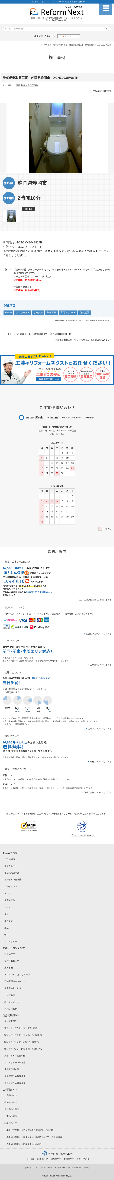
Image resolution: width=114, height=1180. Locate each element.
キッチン (8, 893)
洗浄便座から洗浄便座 (14, 1076)
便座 (6, 914)
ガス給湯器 (9, 859)
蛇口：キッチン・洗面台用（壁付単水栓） (24, 1049)
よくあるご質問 (11, 1109)
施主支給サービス (12, 988)
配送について (10, 1123)
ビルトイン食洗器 (12, 879)
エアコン (8, 921)
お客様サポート (11, 954)
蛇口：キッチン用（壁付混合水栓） (21, 1028)
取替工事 (51, 312)
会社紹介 (31, 1159)
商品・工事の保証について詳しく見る (95, 600)
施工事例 (8, 967)
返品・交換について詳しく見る (97, 792)
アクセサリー (10, 941)
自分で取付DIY (11, 1021)
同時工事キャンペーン (14, 981)
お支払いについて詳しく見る (98, 634)
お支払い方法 (10, 1116)
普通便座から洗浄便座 (14, 1083)
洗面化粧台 (9, 900)
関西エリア (56, 1159)
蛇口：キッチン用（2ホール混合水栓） (22, 1042)
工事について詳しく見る (100, 665)
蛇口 (6, 934)
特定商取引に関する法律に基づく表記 (73, 1168)
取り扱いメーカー (12, 1002)
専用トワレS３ (68, 312)
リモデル (38, 312)
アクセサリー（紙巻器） (16, 1062)
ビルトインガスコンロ (14, 886)
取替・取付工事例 (55, 45)
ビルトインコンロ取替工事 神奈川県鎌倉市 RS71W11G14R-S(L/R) (38, 334)
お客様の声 (9, 995)
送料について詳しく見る (100, 761)
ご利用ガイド (10, 1095)
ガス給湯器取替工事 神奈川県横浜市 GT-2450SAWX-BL (81, 340)
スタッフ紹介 (83, 1159)
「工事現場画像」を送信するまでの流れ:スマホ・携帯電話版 (33, 1137)
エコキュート (10, 866)
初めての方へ (10, 1102)
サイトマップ (31, 1168)
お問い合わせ (10, 1009)
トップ (43, 45)
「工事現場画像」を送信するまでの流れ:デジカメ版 (28, 1130)
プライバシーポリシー (47, 1168)
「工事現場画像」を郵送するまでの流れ (23, 1143)
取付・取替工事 (11, 960)
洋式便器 (84, 312)
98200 (8, 312)
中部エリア (69, 1159)
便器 (65, 45)
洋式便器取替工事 (23, 287)
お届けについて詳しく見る (99, 729)
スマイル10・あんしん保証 (17, 974)
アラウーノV (22, 312)
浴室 (6, 928)
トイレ (7, 907)
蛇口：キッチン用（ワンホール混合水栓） (24, 1035)
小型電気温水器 (11, 872)
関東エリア (42, 1159)
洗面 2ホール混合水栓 (14, 1055)
